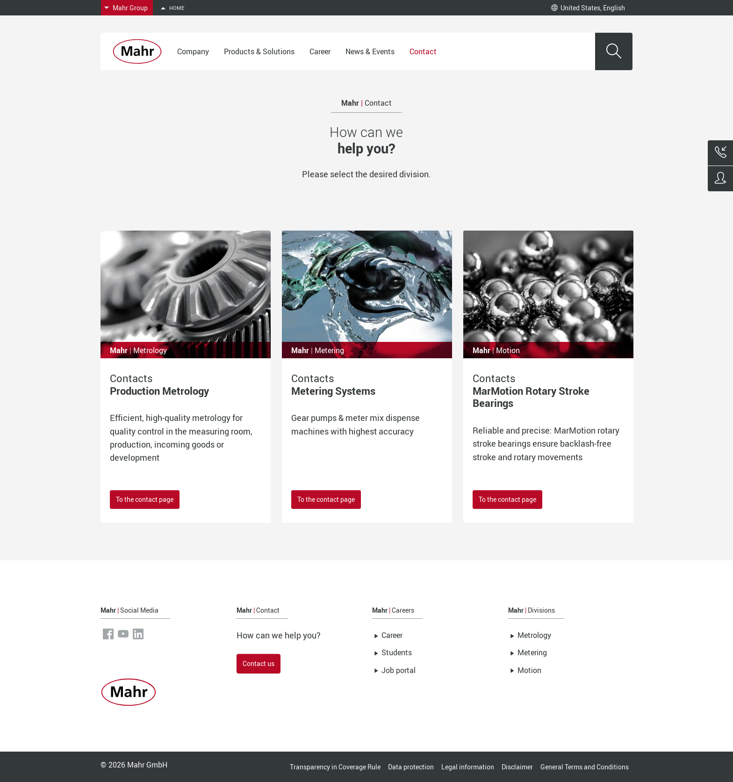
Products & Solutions (259, 51)
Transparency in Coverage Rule (335, 766)
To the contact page (144, 499)
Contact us (258, 663)
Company (193, 51)
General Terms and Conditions (584, 766)
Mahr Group (130, 7)
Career (320, 51)
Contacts (159, 384)
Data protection (411, 766)
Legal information (467, 766)
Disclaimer (517, 766)
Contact (423, 51)
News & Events (370, 51)
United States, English (588, 7)
